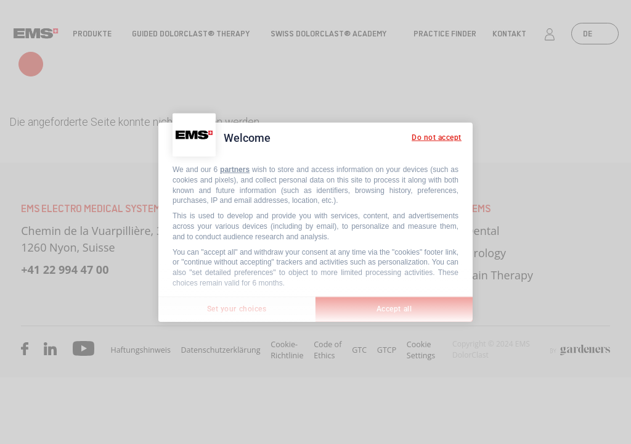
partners (235, 169)
